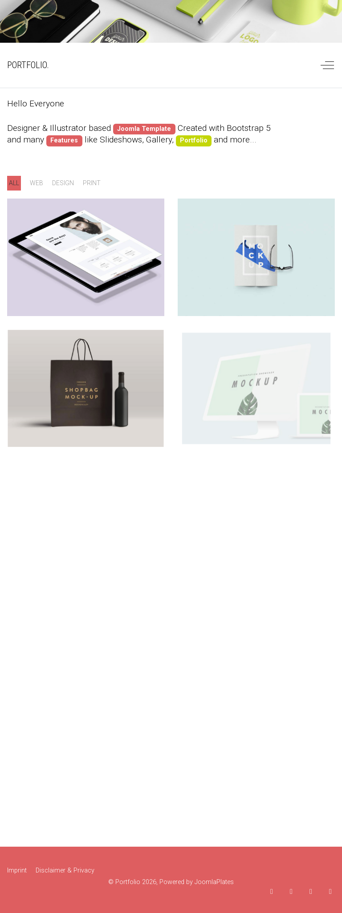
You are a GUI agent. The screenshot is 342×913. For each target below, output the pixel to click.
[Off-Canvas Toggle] (327, 65)
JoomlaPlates (214, 882)
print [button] (92, 183)
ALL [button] (14, 183)
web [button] (36, 183)
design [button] (63, 183)
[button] (85, 257)
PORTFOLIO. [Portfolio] (28, 65)
